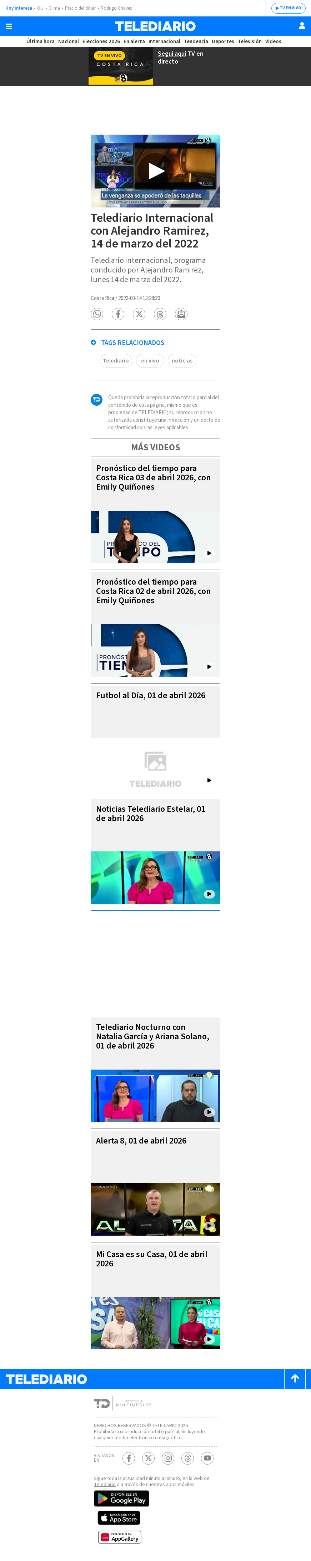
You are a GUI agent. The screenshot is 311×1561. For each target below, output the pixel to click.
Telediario (116, 361)
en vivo (150, 361)
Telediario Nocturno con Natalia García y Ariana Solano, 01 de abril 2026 (152, 1036)
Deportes (223, 41)
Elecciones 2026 (101, 41)
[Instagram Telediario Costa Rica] (168, 1458)
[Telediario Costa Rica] (155, 26)
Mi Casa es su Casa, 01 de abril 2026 (151, 1259)
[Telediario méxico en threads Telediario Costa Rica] (187, 1458)
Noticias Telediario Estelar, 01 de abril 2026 (150, 814)
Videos (273, 41)
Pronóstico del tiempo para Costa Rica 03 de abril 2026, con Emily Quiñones (153, 477)
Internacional (164, 41)
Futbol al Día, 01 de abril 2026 (150, 695)
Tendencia (196, 41)
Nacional (68, 41)
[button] (97, 314)
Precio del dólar (80, 8)
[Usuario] (302, 25)
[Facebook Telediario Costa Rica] (128, 1458)
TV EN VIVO (290, 8)
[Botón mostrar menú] (8, 26)
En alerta (134, 41)
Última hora (40, 41)
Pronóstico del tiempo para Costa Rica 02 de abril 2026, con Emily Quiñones (153, 591)
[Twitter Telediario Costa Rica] (148, 1458)
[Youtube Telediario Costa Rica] (207, 1458)
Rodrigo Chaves (116, 8)
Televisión (250, 41)
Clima (54, 8)
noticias (182, 361)
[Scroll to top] (295, 1379)
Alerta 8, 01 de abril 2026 (141, 1141)
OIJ (40, 8)
